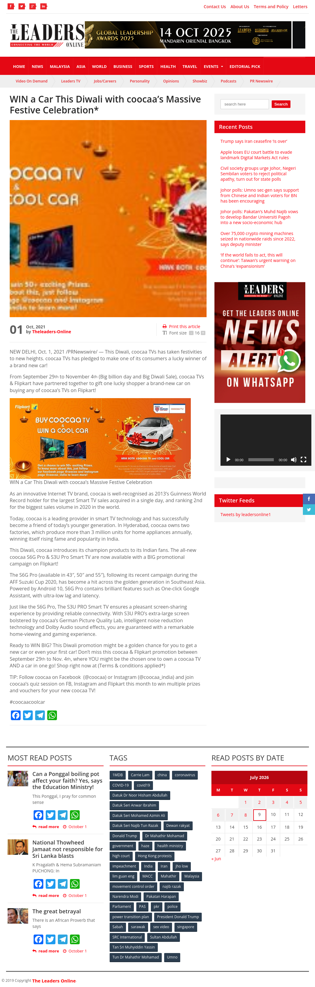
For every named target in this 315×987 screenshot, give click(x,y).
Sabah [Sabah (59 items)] (118, 925)
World (99, 66)
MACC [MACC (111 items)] (148, 875)
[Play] (228, 460)
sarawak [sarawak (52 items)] (138, 925)
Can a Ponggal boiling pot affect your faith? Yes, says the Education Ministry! (67, 780)
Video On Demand (32, 81)
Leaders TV (70, 81)
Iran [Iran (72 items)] (164, 865)
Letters (300, 7)
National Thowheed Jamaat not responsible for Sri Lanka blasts (67, 849)
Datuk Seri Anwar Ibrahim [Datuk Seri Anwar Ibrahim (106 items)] (134, 804)
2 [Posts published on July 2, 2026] (259, 802)
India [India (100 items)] (148, 865)
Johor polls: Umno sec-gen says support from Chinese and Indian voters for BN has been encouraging (259, 195)
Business (122, 66)
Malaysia (60, 66)
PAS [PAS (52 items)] (142, 905)
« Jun (216, 857)
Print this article (181, 326)
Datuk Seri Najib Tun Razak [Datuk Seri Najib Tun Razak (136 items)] (135, 825)
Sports (146, 66)
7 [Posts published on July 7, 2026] (232, 814)
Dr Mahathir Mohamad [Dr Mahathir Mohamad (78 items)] (164, 835)
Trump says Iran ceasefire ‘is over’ (253, 141)
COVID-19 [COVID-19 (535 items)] (121, 784)
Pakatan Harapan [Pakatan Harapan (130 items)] (161, 895)
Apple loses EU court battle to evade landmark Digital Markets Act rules (256, 154)
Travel (190, 66)
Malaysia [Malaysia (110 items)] (192, 875)
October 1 (75, 827)
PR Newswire (261, 81)
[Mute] (294, 460)
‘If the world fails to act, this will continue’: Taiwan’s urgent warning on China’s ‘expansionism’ (257, 260)
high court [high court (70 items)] (121, 855)
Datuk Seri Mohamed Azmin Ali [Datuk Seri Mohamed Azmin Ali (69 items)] (139, 814)
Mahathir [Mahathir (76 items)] (169, 875)
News (37, 66)
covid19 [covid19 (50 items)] (143, 784)
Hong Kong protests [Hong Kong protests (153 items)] (155, 855)
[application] (265, 440)
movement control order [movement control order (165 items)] (133, 885)
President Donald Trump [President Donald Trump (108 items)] (178, 915)
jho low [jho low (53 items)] (182, 865)
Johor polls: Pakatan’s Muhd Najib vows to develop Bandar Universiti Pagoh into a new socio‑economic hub (259, 217)
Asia (81, 66)
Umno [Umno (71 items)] (172, 955)
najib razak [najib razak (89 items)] (172, 885)
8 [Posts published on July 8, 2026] (245, 814)
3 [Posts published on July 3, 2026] (273, 802)
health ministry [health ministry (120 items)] (170, 845)
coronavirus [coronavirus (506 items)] (186, 774)
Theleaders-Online (51, 331)
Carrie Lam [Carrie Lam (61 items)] (140, 774)
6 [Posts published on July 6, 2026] (218, 814)
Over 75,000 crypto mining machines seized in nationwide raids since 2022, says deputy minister (257, 238)
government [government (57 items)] (123, 845)
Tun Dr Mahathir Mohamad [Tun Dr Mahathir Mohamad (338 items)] (136, 955)
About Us (239, 7)
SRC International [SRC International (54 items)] (127, 935)
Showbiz (200, 81)
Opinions (171, 81)
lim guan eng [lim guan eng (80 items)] (123, 875)
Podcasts (229, 81)
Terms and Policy (271, 7)
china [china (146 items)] (162, 774)
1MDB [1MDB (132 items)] (118, 774)
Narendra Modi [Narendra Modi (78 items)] (125, 895)
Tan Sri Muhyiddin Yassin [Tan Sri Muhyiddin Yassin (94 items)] (134, 945)
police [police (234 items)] (173, 905)
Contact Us (215, 7)
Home (19, 66)
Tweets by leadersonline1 (245, 514)
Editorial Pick (245, 66)
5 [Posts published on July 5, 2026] (301, 802)
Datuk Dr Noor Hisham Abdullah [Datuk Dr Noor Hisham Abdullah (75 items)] (140, 794)
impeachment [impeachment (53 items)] (124, 865)
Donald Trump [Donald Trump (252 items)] (125, 835)
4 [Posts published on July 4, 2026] (287, 802)
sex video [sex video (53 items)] (162, 925)
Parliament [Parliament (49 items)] (122, 905)
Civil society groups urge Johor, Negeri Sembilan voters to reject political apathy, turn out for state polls (257, 173)
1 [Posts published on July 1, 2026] (245, 802)
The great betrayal (56, 911)
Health (168, 66)
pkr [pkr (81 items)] (157, 905)
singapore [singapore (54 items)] (186, 925)
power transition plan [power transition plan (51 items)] (131, 915)
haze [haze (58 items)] (145, 845)
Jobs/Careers (105, 81)
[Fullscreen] (303, 460)
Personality (140, 81)
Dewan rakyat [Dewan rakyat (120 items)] (178, 825)
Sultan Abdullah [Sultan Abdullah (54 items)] (163, 935)
